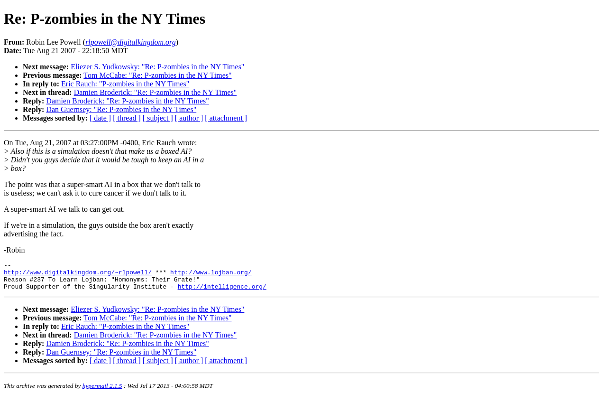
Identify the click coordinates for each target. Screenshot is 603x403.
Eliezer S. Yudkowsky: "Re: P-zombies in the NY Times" (157, 67)
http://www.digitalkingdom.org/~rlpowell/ (78, 275)
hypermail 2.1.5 (102, 391)
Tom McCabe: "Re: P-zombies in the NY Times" (157, 75)
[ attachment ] (226, 118)
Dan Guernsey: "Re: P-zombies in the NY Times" (121, 109)
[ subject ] (158, 118)
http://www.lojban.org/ (211, 275)
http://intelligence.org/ (222, 292)
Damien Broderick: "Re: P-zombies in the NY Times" (155, 92)
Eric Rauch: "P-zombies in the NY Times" (125, 84)
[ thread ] (127, 118)
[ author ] (189, 118)
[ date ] (100, 118)
